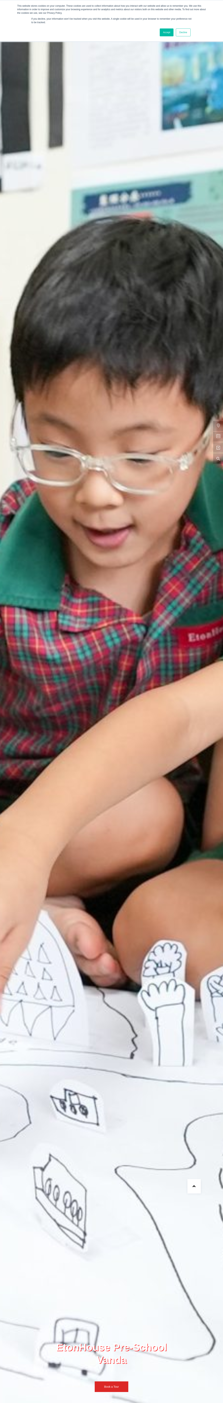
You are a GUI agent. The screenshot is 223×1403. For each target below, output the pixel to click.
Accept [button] (166, 32)
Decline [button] (183, 32)
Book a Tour (111, 1386)
